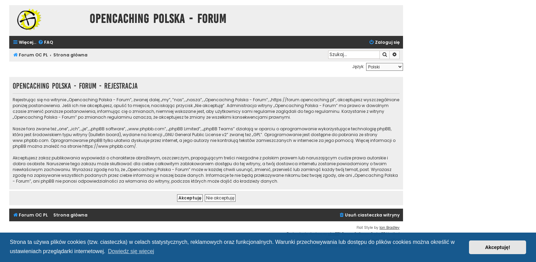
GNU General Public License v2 (196, 134)
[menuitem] (45, 42)
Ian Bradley (389, 227)
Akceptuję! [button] (497, 247)
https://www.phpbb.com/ (109, 146)
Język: (358, 66)
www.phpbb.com (31, 140)
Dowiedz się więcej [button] (131, 251)
